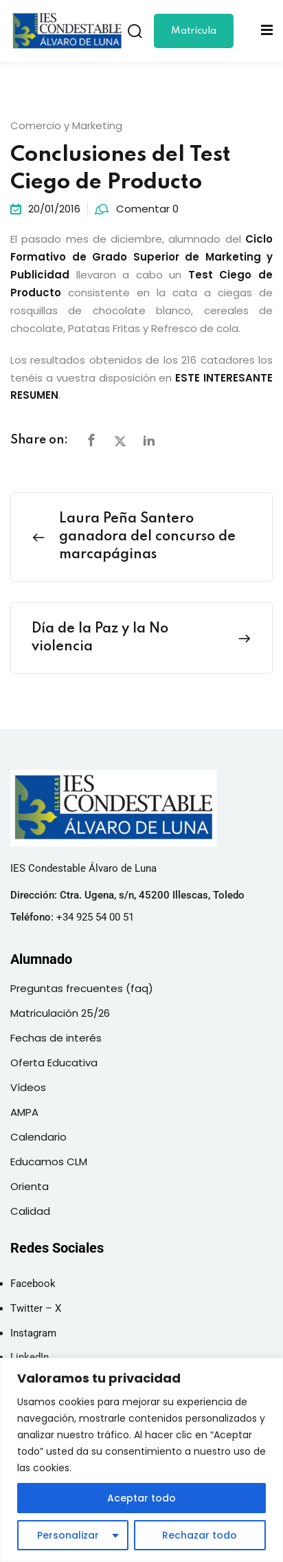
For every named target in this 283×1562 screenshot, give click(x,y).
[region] (141, 1460)
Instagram (33, 1333)
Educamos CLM (48, 1161)
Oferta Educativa (54, 1062)
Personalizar (68, 1535)
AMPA (24, 1112)
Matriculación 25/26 (60, 1013)
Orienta (29, 1186)
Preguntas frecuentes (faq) (81, 988)
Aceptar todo (141, 1498)
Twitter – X (35, 1308)
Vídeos (28, 1087)
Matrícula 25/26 (193, 37)
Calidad (30, 1211)
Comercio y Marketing (66, 125)
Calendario (38, 1137)
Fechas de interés (56, 1038)
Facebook (33, 1283)
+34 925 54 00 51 (95, 917)
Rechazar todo (199, 1535)
